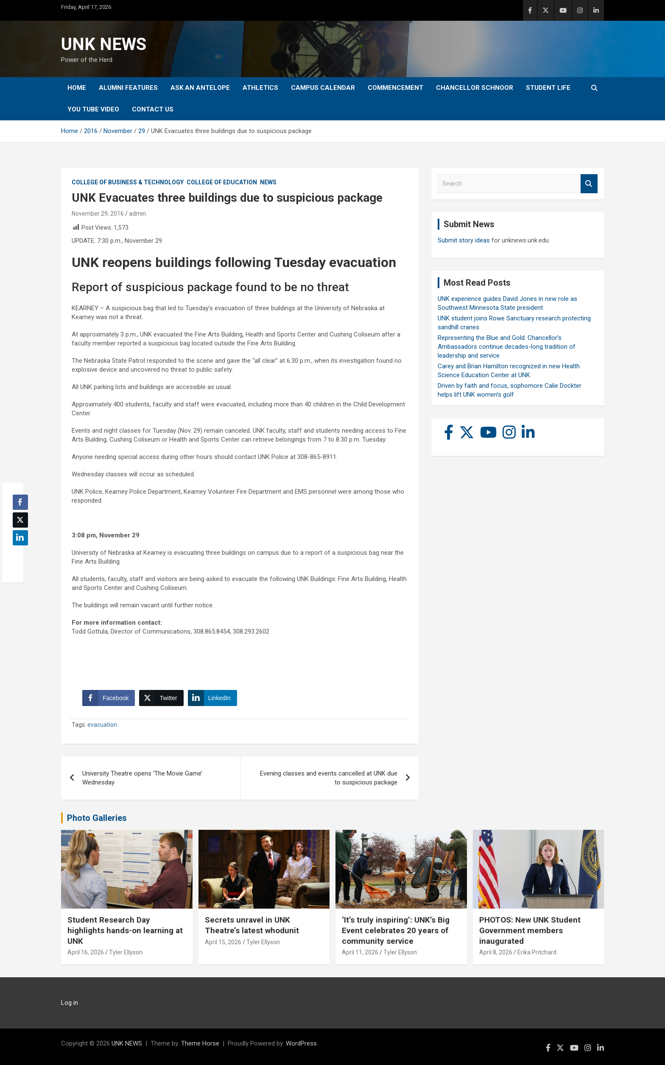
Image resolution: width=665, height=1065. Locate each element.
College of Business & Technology (128, 182)
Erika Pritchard (536, 952)
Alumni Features (128, 88)
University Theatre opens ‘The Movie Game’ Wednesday (142, 778)
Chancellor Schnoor (474, 88)
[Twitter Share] (161, 698)
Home (76, 88)
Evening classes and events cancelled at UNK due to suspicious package (328, 778)
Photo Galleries (97, 818)
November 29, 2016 (98, 213)
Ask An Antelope (200, 88)
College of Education (222, 182)
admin (137, 213)
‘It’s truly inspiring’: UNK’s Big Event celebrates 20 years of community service (396, 930)
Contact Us (152, 109)
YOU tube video (93, 109)
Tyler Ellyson (125, 952)
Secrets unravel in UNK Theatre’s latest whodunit (252, 925)
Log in (69, 1003)
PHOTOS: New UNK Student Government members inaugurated (530, 930)
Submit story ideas (464, 240)
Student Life (548, 88)
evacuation (102, 724)
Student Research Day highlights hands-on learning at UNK (125, 930)
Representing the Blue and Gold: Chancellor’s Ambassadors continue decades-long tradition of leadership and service (507, 346)
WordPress (301, 1043)
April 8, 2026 (495, 952)
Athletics (260, 88)
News (268, 182)
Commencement (395, 88)
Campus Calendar (323, 88)
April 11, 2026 (360, 952)
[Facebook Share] (108, 698)
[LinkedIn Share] (212, 698)
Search (589, 183)
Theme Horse (200, 1043)
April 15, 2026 (223, 942)
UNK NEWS (103, 44)
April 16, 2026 (85, 952)
